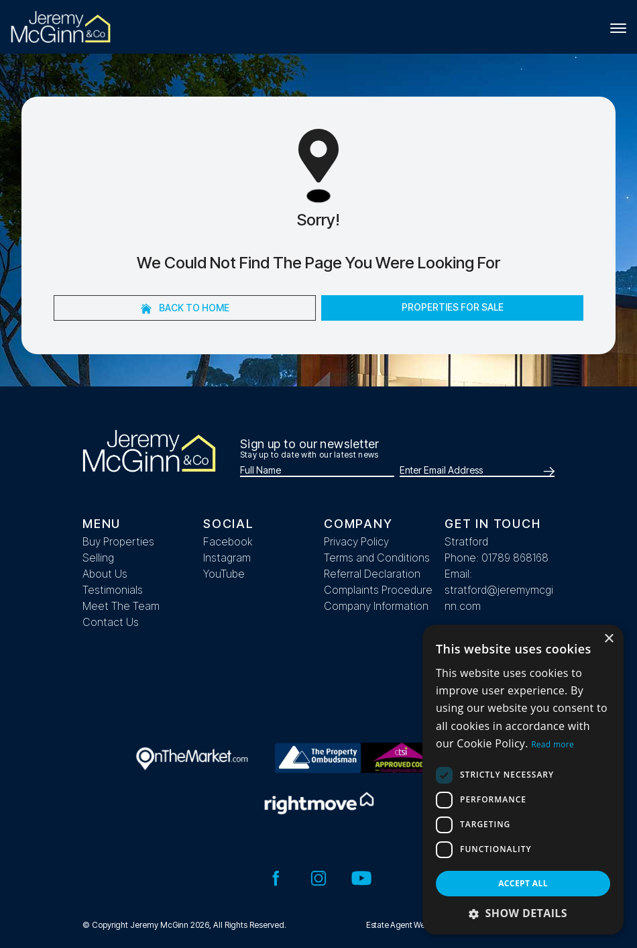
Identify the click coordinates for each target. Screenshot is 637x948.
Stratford (466, 541)
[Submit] (546, 471)
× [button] (608, 639)
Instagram (227, 557)
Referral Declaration (372, 573)
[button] (523, 913)
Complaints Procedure (378, 589)
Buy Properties (118, 541)
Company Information (376, 606)
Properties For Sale (453, 307)
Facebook (228, 541)
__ (449, 622)
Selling (98, 557)
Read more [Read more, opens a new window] (552, 744)
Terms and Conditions (377, 557)
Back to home (185, 308)
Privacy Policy (356, 541)
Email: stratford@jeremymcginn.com (499, 590)
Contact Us (110, 622)
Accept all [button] (523, 883)
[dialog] (523, 780)
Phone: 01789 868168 (496, 557)
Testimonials (112, 589)
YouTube (224, 573)
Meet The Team (121, 606)
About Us (104, 573)
